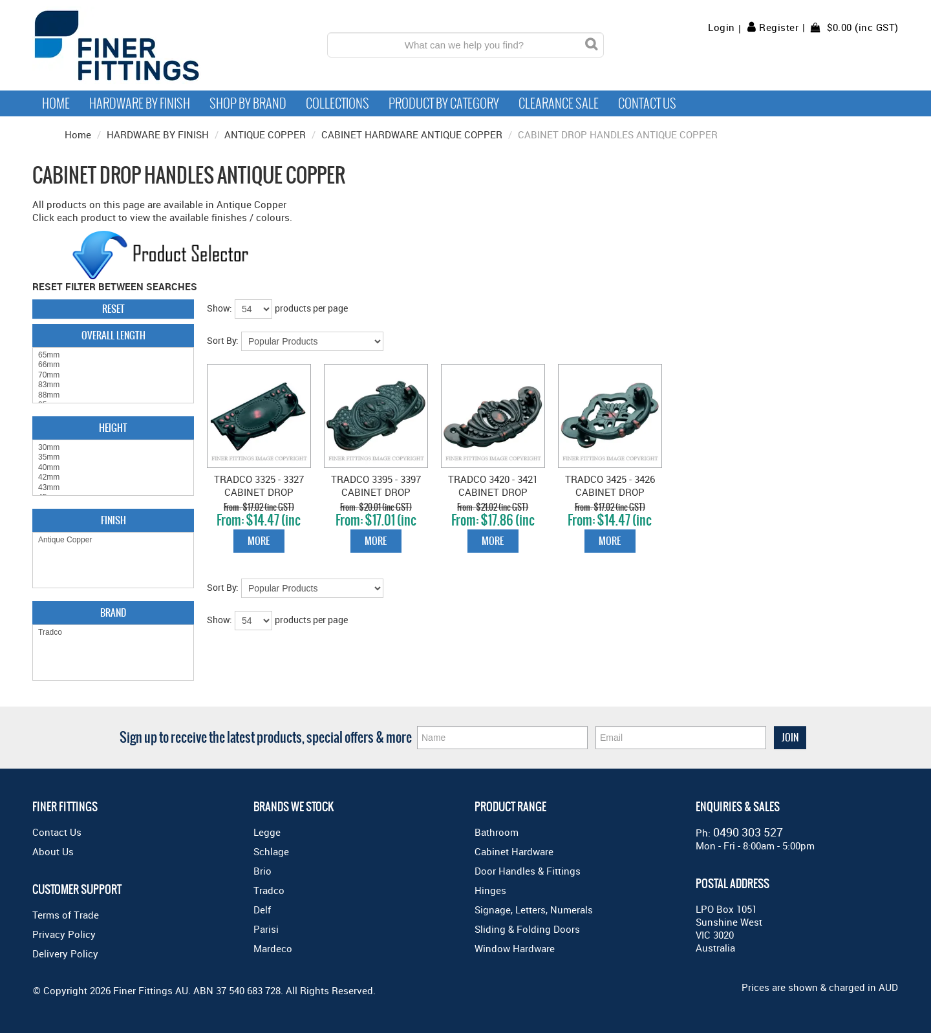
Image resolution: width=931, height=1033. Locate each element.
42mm (113, 477)
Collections (337, 103)
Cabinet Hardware (514, 851)
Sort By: (223, 340)
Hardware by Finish (139, 103)
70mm (113, 375)
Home (56, 103)
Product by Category (444, 103)
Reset (113, 308)
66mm (113, 365)
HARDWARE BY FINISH (158, 134)
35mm (113, 457)
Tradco (113, 632)
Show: (219, 308)
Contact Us (647, 103)
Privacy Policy (64, 934)
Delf (262, 909)
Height (113, 427)
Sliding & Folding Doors (527, 928)
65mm (113, 355)
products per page (311, 308)
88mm (113, 395)
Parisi (266, 928)
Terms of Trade (65, 914)
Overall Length (113, 335)
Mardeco (272, 948)
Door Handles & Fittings (528, 870)
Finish (113, 520)
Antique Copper (113, 540)
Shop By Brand (247, 103)
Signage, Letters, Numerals (534, 909)
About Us (53, 851)
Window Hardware (515, 948)
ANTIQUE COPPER (265, 134)
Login (721, 27)
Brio (262, 870)
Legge (267, 831)
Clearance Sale (559, 103)
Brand (113, 612)
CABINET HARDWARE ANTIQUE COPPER (411, 134)
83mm (113, 385)
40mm (113, 468)
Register (778, 27)
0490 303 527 (748, 832)
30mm (113, 448)
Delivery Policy (65, 953)
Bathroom (497, 831)
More (259, 540)
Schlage (271, 851)
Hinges (490, 890)
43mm (113, 488)
